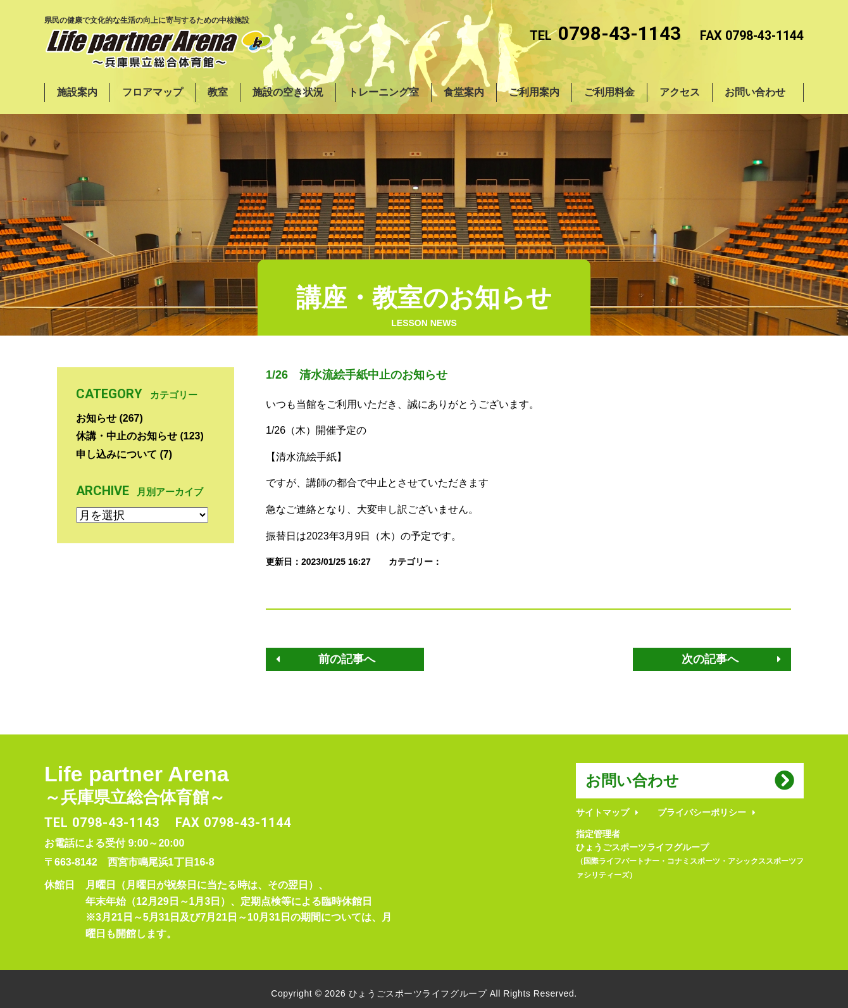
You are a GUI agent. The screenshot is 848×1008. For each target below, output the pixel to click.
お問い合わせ (632, 780)
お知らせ (96, 418)
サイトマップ (602, 812)
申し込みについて (116, 454)
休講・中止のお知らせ (126, 436)
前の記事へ (346, 659)
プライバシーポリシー (702, 812)
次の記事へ (710, 659)
